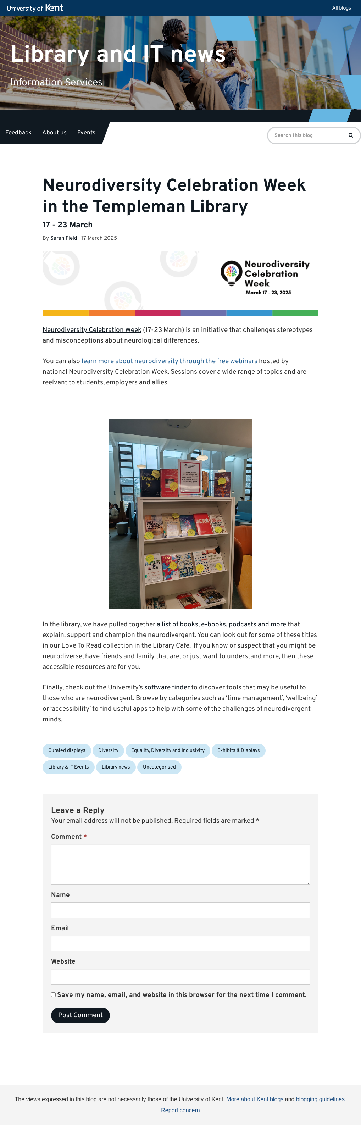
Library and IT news (118, 55)
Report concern (180, 1110)
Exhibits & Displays (238, 751)
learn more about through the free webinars (169, 361)
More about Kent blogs (254, 1099)
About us (54, 133)
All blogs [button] (341, 8)
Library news (116, 767)
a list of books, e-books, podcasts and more (220, 624)
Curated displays (66, 751)
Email (60, 928)
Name (60, 895)
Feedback (18, 133)
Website (63, 962)
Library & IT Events (68, 767)
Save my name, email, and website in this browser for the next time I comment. (182, 995)
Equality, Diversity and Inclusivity (168, 751)
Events (86, 133)
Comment (69, 837)
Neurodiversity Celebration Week (92, 330)
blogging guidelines (320, 1099)
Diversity (108, 751)
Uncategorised (159, 767)
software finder (167, 687)
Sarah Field (63, 238)
